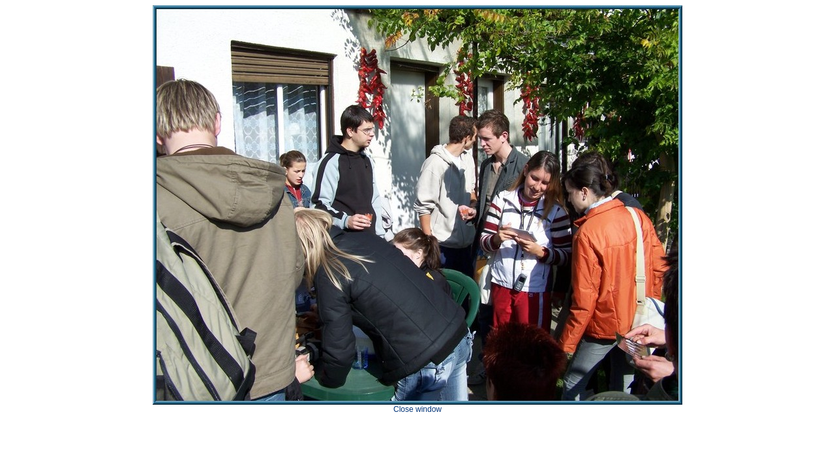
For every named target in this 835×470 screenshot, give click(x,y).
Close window (417, 409)
